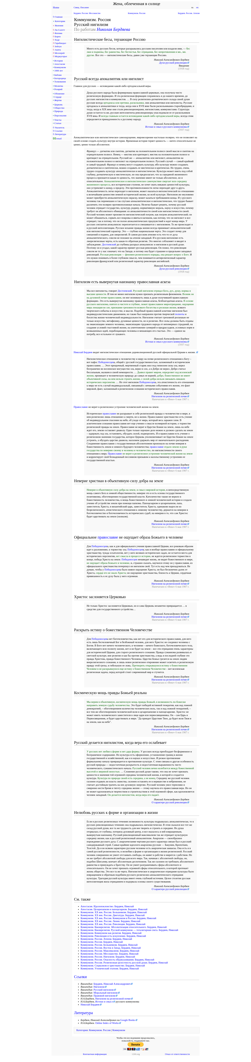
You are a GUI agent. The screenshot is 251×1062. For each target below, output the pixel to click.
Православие (81, 407)
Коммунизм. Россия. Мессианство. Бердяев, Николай (110, 953)
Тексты (58, 120)
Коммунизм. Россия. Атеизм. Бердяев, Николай (106, 938)
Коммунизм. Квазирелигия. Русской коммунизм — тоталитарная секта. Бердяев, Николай (129, 930)
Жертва (58, 100)
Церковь (58, 104)
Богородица (60, 78)
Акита (58, 49)
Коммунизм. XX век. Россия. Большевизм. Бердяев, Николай (114, 912)
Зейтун (58, 46)
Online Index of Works (107, 1023)
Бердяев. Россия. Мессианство (87, 13)
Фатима (58, 33)
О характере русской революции (169, 802)
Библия (58, 75)
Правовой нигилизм (104, 995)
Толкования (60, 81)
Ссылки (58, 131)
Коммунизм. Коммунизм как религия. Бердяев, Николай (111, 933)
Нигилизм (99, 986)
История (58, 60)
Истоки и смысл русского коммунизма (166, 126)
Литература (60, 134)
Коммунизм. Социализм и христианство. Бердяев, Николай (113, 965)
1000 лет (58, 70)
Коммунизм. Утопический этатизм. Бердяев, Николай (110, 968)
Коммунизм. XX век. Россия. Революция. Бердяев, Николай (113, 924)
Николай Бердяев (83, 352)
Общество (59, 108)
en (197, 7)
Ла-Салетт (60, 30)
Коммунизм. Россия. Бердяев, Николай (102, 941)
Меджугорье (61, 56)
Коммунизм (60, 67)
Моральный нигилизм (105, 992)
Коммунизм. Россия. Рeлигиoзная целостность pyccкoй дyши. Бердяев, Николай (124, 962)
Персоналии (60, 115)
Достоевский (109, 244)
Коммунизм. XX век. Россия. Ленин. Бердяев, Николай (110, 921)
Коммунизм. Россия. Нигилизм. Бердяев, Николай (108, 956)
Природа (58, 111)
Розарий (58, 89)
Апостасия (59, 64)
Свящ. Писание (81, 7)
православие (109, 413)
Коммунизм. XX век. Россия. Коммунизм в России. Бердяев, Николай (118, 918)
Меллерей (59, 53)
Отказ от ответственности (177, 1054)
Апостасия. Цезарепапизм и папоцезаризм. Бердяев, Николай (114, 909)
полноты (179, 314)
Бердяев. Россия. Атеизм (189, 13)
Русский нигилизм (104, 989)
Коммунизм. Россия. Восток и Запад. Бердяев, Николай (111, 947)
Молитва (58, 86)
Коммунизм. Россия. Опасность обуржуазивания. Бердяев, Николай (117, 959)
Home (56, 7)
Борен (57, 36)
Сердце (58, 97)
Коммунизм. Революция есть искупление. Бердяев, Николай (113, 936)
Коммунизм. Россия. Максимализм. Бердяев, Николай (110, 950)
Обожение (59, 93)
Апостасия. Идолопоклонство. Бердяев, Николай (107, 906)
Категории (60, 21)
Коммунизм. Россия (136, 13)
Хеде (57, 39)
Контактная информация (95, 1054)
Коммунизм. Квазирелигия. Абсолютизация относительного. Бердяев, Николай (124, 927)
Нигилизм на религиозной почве (169, 396)
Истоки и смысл (104, 1001)
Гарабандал (60, 43)
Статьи (57, 123)
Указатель (59, 127)
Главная (58, 16)
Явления (59, 25)
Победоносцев (106, 362)
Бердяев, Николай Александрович (112, 983)
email (59, 138)
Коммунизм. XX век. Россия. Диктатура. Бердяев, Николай (113, 915)
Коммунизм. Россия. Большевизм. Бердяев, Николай (109, 944)
